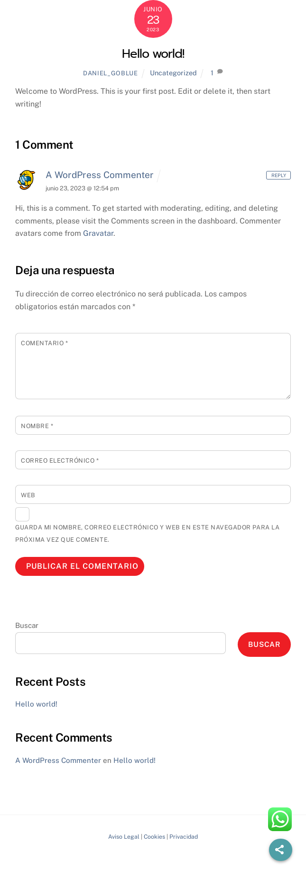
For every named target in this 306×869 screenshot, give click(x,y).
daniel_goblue (110, 73)
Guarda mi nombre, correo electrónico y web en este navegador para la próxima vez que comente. (147, 533)
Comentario (44, 343)
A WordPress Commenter (100, 175)
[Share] (280, 850)
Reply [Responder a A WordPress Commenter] (278, 175)
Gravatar (98, 233)
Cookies (154, 836)
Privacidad (183, 836)
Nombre (37, 426)
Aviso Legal (123, 836)
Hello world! (153, 54)
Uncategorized (173, 73)
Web (28, 495)
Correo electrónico (60, 460)
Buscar (26, 625)
